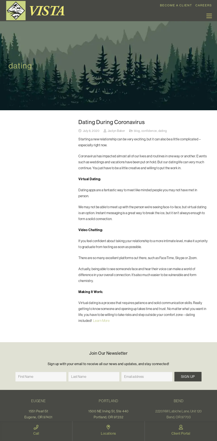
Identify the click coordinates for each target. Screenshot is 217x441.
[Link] (37, 10)
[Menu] (209, 16)
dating (162, 131)
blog (137, 131)
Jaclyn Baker (116, 131)
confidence (149, 131)
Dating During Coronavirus (111, 122)
